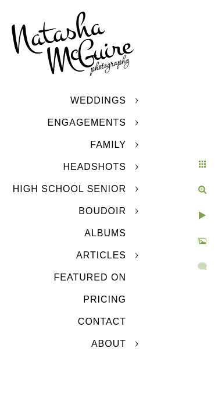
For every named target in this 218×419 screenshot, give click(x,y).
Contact (102, 321)
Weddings (98, 100)
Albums (105, 233)
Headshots (94, 167)
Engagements (87, 122)
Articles (101, 255)
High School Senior (69, 189)
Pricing (104, 299)
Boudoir (102, 211)
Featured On (90, 277)
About (108, 344)
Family (108, 145)
